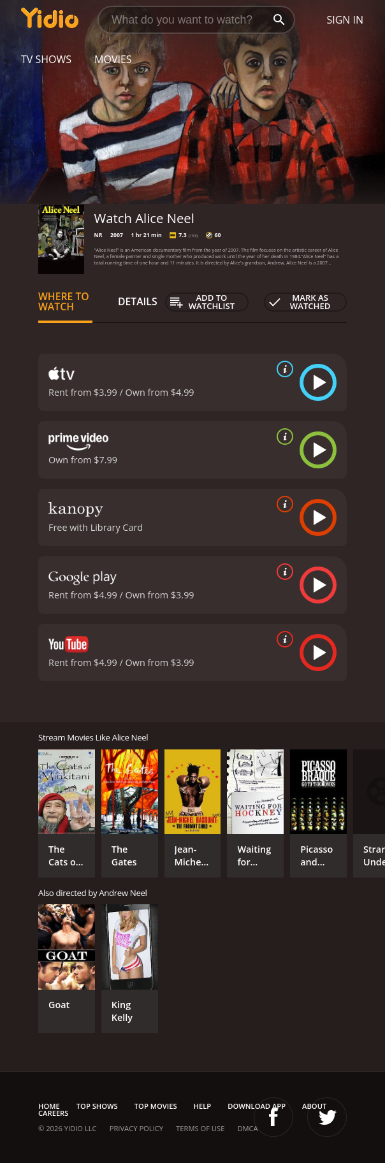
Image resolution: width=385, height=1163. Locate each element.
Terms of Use (200, 1128)
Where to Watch (63, 301)
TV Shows (46, 59)
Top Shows (97, 1106)
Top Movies (155, 1106)
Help (203, 1106)
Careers (53, 1113)
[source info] (282, 369)
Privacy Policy (136, 1128)
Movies (113, 59)
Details (137, 301)
